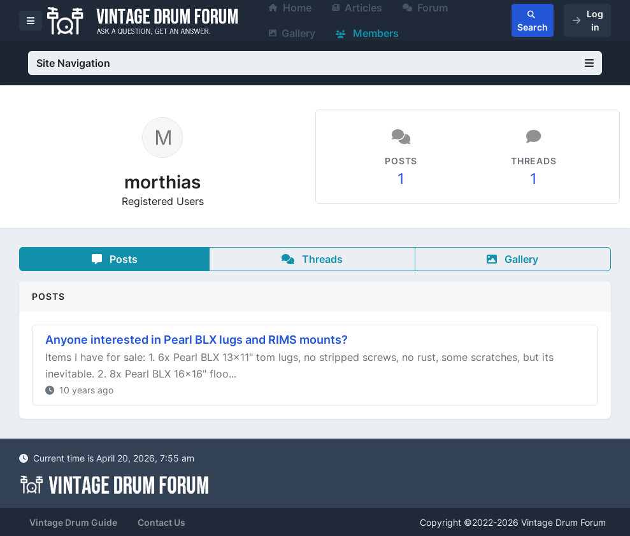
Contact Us (161, 522)
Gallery (292, 33)
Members (367, 33)
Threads (312, 259)
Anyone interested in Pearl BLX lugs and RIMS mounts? (196, 339)
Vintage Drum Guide (73, 522)
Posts (115, 259)
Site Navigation (315, 63)
